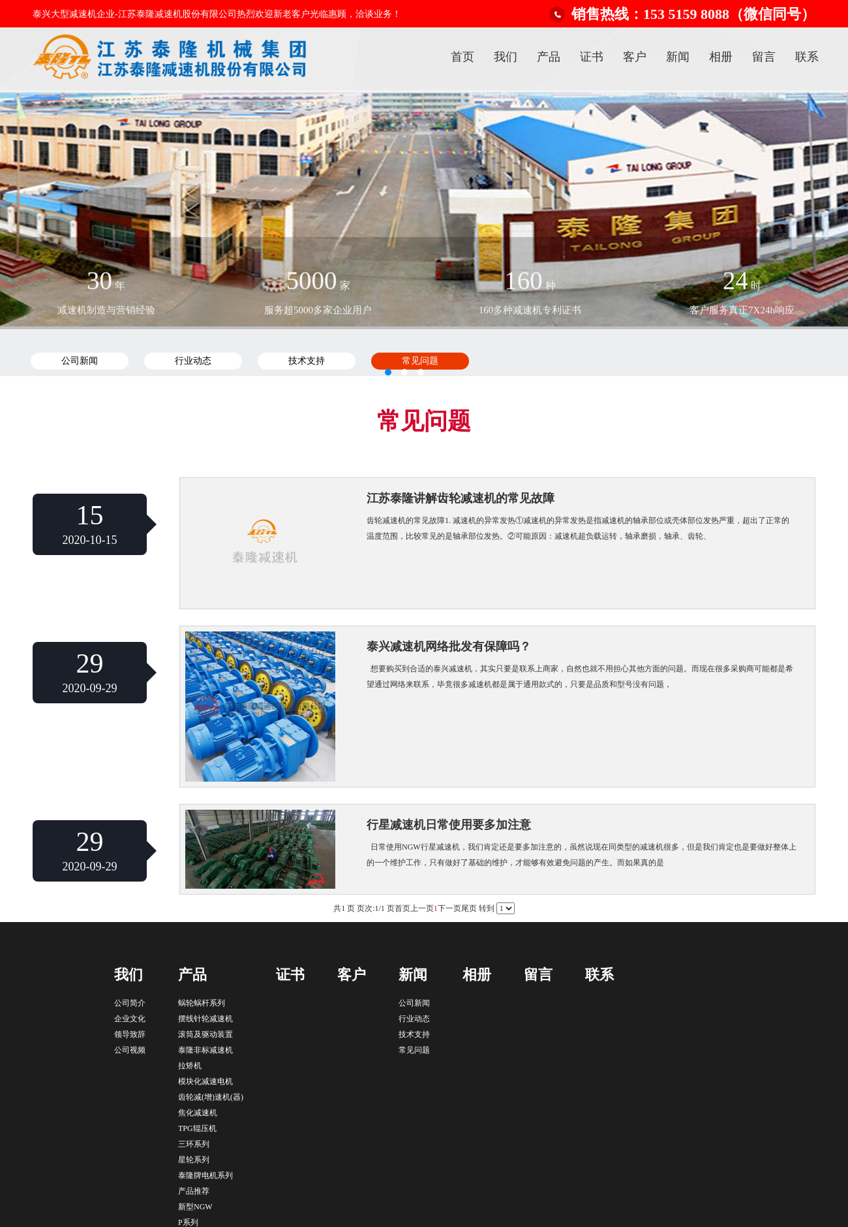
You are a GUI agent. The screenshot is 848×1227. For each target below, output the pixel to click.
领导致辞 (129, 1034)
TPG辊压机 (197, 1128)
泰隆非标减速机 (205, 1050)
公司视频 (129, 1050)
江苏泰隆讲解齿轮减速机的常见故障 (460, 498)
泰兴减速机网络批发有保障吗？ (449, 646)
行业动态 (414, 1018)
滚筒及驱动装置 (205, 1034)
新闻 (677, 56)
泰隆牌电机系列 (205, 1175)
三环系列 (193, 1144)
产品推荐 (193, 1191)
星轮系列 (193, 1159)
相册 (721, 56)
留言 (764, 56)
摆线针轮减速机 (205, 1018)
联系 (807, 56)
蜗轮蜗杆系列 (201, 1003)
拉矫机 (190, 1065)
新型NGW (195, 1206)
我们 (505, 56)
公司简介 (129, 1003)
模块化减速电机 (205, 1081)
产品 (548, 56)
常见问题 (414, 1050)
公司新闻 (414, 1003)
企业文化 (129, 1018)
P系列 (188, 1222)
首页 (462, 56)
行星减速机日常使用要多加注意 (449, 824)
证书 (591, 56)
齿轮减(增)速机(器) (210, 1097)
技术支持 (414, 1034)
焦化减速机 (197, 1112)
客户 (634, 56)
